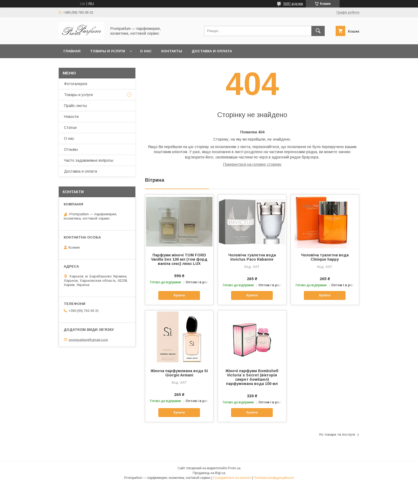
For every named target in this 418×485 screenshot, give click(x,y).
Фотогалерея (75, 84)
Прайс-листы (75, 106)
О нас (146, 51)
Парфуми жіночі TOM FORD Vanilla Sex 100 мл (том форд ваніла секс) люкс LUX (179, 259)
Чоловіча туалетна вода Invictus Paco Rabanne (252, 257)
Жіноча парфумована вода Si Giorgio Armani (179, 373)
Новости (71, 116)
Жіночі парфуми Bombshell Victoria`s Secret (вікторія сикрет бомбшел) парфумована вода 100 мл (252, 377)
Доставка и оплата (212, 51)
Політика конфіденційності (274, 478)
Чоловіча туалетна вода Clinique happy (325, 257)
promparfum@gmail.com (88, 339)
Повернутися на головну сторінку (252, 164)
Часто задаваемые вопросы (88, 160)
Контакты (171, 51)
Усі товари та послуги (337, 434)
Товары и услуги (107, 51)
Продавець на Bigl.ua (209, 473)
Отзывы (71, 149)
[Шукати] (318, 31)
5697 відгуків (293, 4)
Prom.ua (234, 468)
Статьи (70, 127)
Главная (72, 51)
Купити (179, 295)
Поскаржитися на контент (232, 478)
